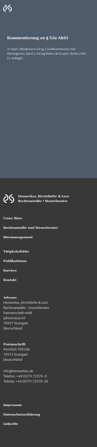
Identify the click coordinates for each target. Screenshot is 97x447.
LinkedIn (10, 424)
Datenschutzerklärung (21, 414)
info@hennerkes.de (18, 371)
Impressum (12, 405)
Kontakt (10, 280)
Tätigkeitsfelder (16, 251)
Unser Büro (12, 218)
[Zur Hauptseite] (7, 8)
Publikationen (14, 261)
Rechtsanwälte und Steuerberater (30, 228)
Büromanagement (18, 237)
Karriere (10, 270)
